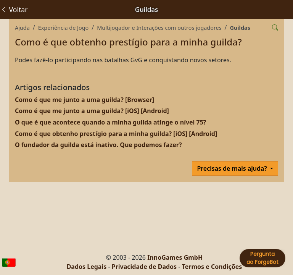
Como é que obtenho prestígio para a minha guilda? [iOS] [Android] (116, 133)
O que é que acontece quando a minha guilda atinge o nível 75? (110, 122)
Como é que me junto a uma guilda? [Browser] (84, 99)
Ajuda (22, 27)
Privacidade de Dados (144, 266)
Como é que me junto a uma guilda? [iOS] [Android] (92, 111)
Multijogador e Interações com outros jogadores (159, 27)
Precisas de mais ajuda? (233, 168)
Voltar (13, 9)
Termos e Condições (212, 266)
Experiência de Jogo (63, 27)
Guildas (240, 27)
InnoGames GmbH (175, 257)
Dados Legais (87, 266)
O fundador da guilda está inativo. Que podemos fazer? (98, 145)
